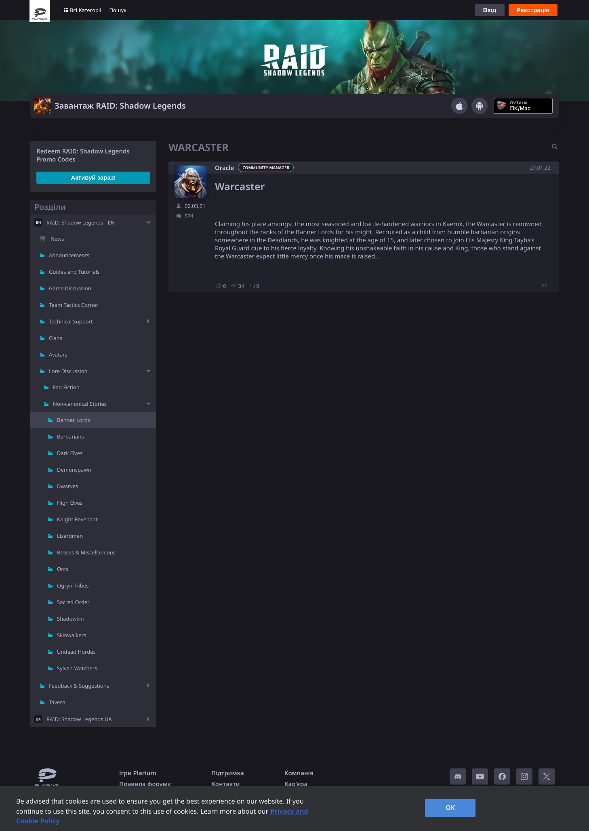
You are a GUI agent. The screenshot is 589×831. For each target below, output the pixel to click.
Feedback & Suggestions (79, 685)
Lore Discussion (68, 371)
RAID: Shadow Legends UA (79, 719)
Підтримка (227, 773)
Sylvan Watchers (77, 668)
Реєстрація (533, 9)
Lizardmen (70, 535)
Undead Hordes (76, 651)
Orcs (62, 569)
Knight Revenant (77, 519)
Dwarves (67, 486)
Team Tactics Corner (73, 304)
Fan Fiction (66, 387)
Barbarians (70, 436)
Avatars (58, 354)
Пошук (117, 10)
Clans (55, 338)
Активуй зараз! (93, 177)
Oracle (224, 168)
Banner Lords (73, 420)
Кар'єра (295, 784)
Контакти (225, 784)
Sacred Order (73, 602)
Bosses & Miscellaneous (86, 552)
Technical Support (71, 321)
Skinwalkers (71, 635)
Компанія (298, 773)
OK (450, 807)
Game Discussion (70, 288)
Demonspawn (74, 469)
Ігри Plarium (137, 773)
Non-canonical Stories (80, 403)
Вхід (489, 9)
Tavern (57, 702)
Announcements (69, 255)
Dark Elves (69, 453)
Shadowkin (70, 618)
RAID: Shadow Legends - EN (80, 222)
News (57, 238)
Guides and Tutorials (74, 271)
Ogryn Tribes (72, 585)
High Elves (69, 502)
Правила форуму (145, 784)
